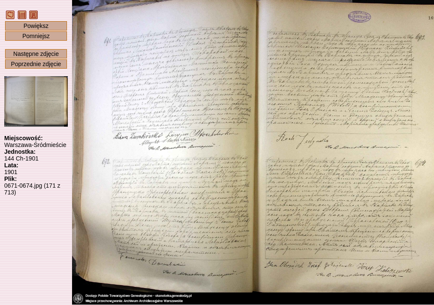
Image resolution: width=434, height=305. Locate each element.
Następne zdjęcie (35, 53)
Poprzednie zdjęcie (36, 64)
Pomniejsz (36, 36)
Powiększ (35, 25)
